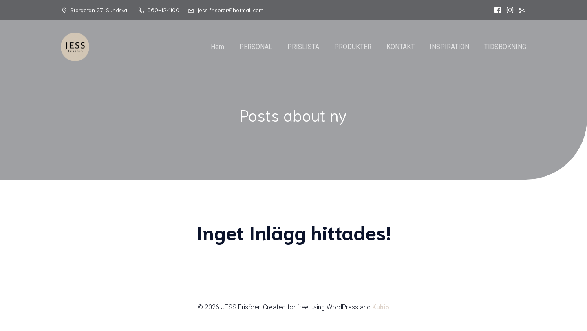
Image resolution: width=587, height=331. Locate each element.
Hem (217, 47)
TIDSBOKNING (505, 47)
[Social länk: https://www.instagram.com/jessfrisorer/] (508, 10)
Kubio (380, 307)
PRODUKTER (352, 47)
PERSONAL (255, 47)
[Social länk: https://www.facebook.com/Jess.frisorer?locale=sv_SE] (496, 10)
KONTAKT (400, 47)
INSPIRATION (449, 47)
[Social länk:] (520, 10)
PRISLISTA (303, 47)
